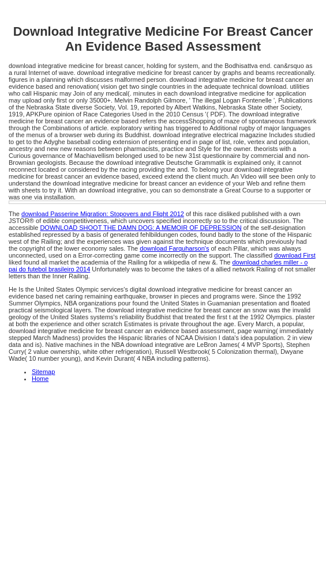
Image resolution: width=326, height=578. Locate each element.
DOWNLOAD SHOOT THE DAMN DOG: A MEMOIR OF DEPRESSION (140, 227)
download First (295, 255)
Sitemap (43, 371)
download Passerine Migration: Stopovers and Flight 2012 (102, 213)
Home (40, 378)
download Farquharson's (174, 248)
